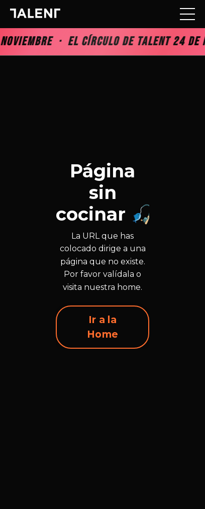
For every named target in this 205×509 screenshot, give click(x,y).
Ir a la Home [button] (102, 327)
